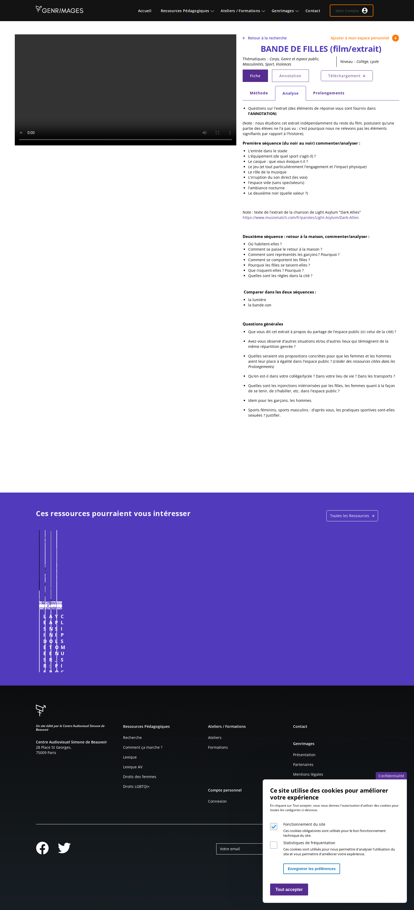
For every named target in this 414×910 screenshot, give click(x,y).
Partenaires (303, 764)
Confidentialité (391, 775)
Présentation (304, 754)
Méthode (259, 92)
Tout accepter (289, 889)
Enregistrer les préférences (312, 869)
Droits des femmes (139, 776)
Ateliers (215, 737)
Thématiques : (255, 58)
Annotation (290, 75)
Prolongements (329, 92)
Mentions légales (308, 774)
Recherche (132, 737)
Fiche (259, 77)
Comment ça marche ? (142, 747)
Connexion (217, 801)
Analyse (294, 94)
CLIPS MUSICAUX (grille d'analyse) (326, 619)
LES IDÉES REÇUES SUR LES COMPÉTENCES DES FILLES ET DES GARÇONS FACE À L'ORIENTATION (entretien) (76, 625)
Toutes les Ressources (349, 515)
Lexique (130, 757)
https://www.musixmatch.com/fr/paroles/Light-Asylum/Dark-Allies (301, 217)
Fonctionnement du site (304, 824)
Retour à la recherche (265, 37)
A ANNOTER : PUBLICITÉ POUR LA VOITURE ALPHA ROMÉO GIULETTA (164, 622)
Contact (300, 726)
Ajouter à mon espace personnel (365, 38)
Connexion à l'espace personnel (111, 665)
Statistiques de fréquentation (309, 842)
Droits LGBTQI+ (136, 786)
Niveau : (347, 61)
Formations (218, 747)
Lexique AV (132, 766)
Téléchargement (344, 75)
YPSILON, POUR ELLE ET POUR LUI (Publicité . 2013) (249, 619)
